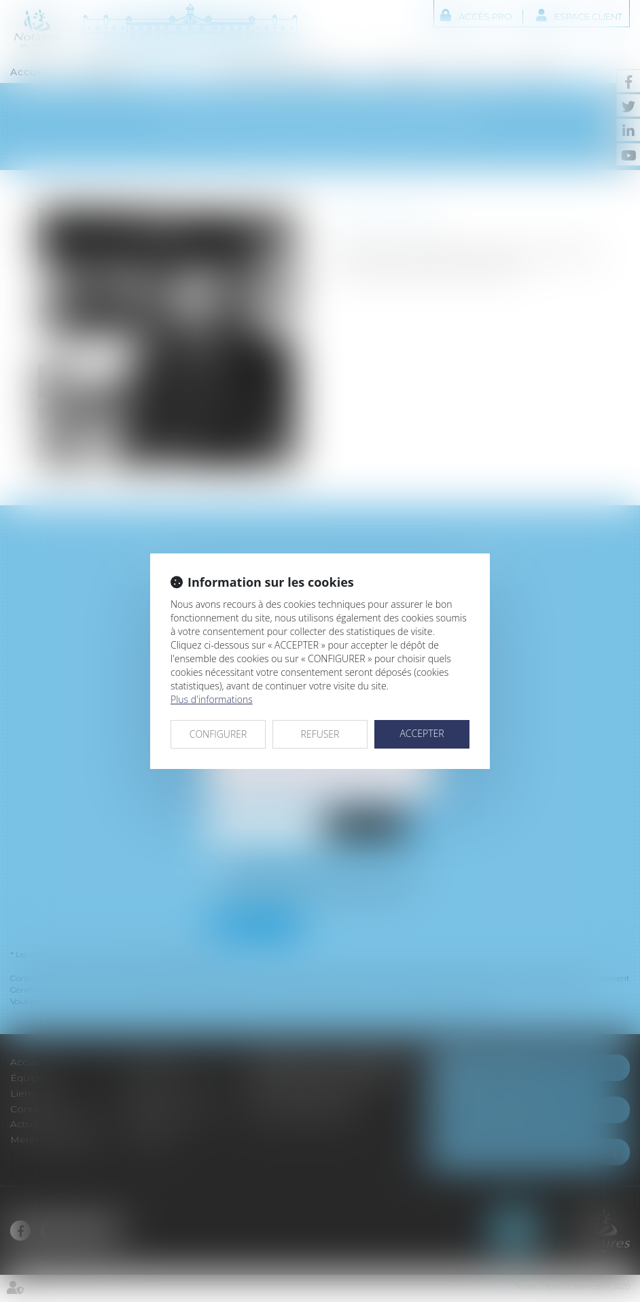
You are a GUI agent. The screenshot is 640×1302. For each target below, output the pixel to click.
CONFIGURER (218, 733)
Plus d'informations (212, 699)
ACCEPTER (421, 733)
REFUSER (320, 733)
